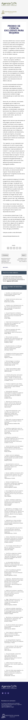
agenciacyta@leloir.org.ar (7, 706)
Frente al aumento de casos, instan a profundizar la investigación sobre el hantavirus (13, 331)
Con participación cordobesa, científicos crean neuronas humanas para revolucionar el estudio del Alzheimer (13, 315)
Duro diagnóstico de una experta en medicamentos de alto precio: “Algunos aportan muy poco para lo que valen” (13, 493)
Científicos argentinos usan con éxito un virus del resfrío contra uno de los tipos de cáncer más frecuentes (13, 430)
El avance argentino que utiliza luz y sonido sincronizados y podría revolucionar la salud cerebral (13, 385)
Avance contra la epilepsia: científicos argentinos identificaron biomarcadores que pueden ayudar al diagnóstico (13, 457)
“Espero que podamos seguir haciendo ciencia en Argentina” (12, 369)
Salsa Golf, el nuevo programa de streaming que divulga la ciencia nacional (13, 421)
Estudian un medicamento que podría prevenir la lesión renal (13, 293)
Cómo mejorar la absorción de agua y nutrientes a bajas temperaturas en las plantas (13, 634)
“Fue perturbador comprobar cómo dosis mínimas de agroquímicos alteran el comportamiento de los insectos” (13, 656)
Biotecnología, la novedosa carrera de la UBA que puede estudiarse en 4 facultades (12, 362)
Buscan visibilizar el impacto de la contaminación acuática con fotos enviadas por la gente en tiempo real (13, 475)
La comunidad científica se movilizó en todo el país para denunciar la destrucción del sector (13, 564)
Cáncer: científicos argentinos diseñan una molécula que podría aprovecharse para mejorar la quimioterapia (13, 502)
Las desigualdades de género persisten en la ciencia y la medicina (13, 640)
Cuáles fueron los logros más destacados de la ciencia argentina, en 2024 (13, 664)
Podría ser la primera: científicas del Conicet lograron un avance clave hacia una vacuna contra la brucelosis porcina (14, 592)
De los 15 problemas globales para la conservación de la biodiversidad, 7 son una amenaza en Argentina (13, 572)
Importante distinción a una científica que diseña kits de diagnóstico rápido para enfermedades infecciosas (12, 412)
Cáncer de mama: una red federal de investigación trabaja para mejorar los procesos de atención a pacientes (13, 448)
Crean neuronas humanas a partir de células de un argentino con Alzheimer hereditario (14, 323)
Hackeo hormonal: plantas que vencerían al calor (13, 299)
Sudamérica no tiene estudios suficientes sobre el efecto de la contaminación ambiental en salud (13, 522)
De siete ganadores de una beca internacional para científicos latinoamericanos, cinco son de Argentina (13, 530)
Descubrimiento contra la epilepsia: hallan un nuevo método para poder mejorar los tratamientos (13, 466)
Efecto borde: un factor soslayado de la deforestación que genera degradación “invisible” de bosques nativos (13, 339)
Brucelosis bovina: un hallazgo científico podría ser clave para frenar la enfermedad (13, 347)
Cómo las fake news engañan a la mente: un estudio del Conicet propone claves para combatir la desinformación (13, 672)
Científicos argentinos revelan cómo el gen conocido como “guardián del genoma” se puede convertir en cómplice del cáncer (13, 555)
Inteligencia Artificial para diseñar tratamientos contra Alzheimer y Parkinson (13, 355)
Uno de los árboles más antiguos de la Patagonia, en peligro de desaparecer (13, 626)
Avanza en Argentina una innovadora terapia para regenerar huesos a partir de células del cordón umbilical (13, 484)
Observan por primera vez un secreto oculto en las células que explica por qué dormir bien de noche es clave (12, 403)
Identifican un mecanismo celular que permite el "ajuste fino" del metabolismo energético (13, 619)
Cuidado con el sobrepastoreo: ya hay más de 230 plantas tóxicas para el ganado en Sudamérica (13, 307)
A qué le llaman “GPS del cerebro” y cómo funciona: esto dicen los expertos (13, 647)
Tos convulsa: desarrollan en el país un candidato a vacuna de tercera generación (13, 547)
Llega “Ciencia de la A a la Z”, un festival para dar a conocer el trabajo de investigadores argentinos (13, 601)
